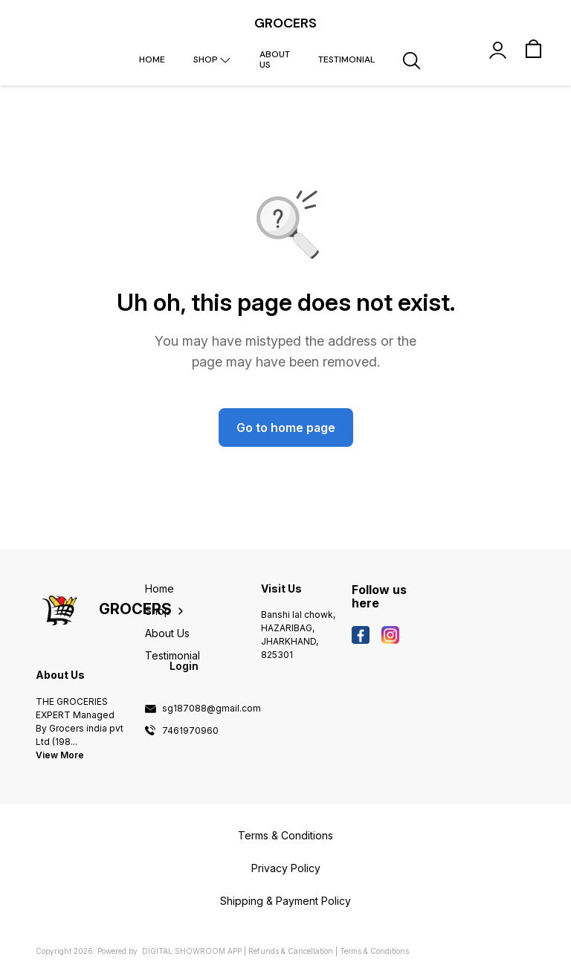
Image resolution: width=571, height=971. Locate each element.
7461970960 (190, 731)
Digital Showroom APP (192, 950)
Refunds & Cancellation (290, 950)
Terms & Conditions (374, 950)
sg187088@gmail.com (211, 708)
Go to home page (285, 427)
